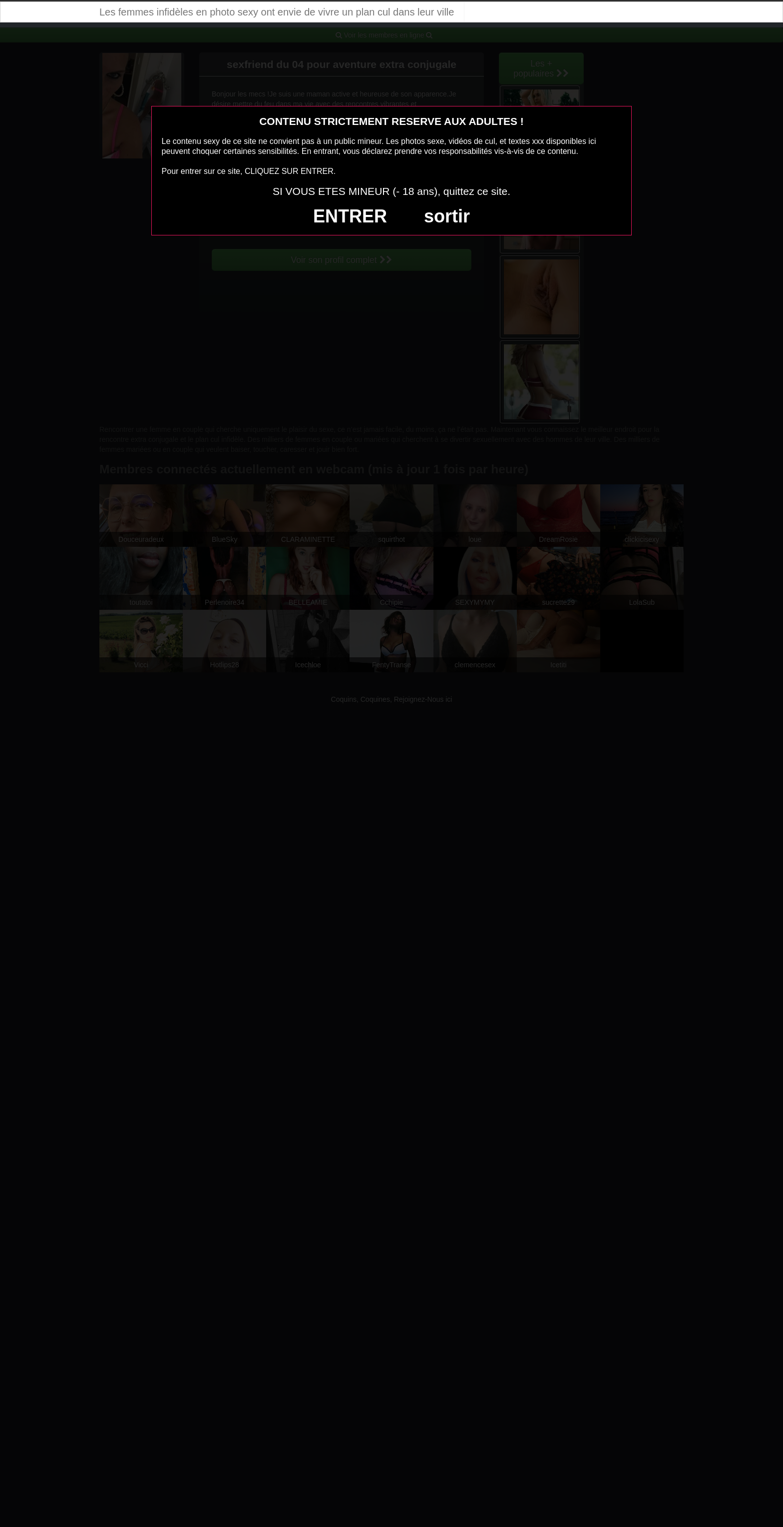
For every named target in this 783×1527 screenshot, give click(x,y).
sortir (447, 216)
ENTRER (350, 216)
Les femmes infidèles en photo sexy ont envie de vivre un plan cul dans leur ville (276, 11)
